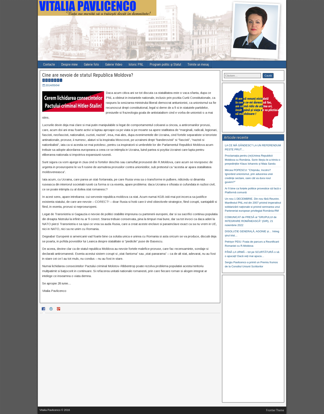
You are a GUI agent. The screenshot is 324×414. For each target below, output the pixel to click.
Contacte (49, 64)
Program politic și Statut (165, 64)
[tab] (44, 309)
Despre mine (69, 64)
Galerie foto (91, 64)
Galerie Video (113, 64)
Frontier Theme (275, 410)
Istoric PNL (136, 64)
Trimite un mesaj (198, 64)
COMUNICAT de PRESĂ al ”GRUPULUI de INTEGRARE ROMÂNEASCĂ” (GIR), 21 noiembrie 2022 (250, 221)
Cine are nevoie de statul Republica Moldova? (87, 75)
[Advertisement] (253, 339)
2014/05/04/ (52, 85)
